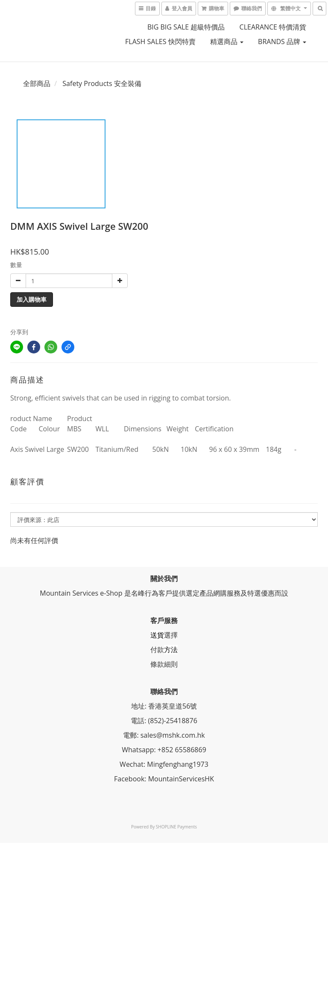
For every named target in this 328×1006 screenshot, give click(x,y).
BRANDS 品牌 (282, 41)
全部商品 (36, 83)
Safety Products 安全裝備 (101, 83)
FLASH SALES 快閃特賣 (160, 41)
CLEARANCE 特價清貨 (273, 27)
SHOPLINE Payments (176, 827)
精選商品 (226, 41)
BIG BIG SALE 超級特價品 (186, 27)
